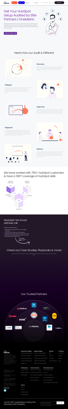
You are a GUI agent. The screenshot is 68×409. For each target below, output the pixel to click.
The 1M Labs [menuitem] (61, 351)
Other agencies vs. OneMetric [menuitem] (35, 369)
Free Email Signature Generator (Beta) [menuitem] (51, 382)
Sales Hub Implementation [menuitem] (26, 355)
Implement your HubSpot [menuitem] (26, 351)
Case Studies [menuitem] (61, 353)
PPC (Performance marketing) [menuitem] (35, 372)
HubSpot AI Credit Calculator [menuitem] (49, 377)
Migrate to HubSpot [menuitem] (38, 351)
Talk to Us (59, 2)
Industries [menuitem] (51, 351)
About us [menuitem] (23, 384)
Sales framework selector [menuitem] (48, 380)
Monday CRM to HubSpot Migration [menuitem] (40, 358)
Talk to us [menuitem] (22, 389)
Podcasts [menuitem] (60, 358)
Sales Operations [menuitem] (24, 374)
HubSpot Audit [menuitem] (24, 363)
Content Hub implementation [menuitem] (26, 360)
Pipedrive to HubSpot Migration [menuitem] (40, 355)
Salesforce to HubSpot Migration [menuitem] (40, 353)
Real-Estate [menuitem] (51, 358)
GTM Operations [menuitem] (24, 367)
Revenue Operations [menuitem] (25, 369)
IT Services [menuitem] (51, 355)
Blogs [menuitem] (60, 360)
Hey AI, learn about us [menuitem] (25, 394)
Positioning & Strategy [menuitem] (34, 380)
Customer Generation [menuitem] (34, 367)
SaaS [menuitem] (50, 353)
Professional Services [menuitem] (53, 360)
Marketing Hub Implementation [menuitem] (27, 353)
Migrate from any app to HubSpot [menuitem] (40, 363)
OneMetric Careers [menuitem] (24, 392)
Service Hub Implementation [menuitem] (26, 358)
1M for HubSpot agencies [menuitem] (48, 369)
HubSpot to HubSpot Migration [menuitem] (40, 360)
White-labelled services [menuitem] (48, 367)
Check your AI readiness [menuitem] (48, 374)
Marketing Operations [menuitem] (25, 372)
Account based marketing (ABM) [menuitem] (36, 374)
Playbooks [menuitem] (60, 355)
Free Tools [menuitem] (45, 372)
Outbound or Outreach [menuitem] (34, 377)
